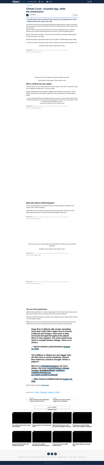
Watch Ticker (33, 1)
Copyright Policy (51, 452)
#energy (35, 365)
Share (75, 15)
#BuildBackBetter (47, 365)
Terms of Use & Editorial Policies (36, 452)
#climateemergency (50, 361)
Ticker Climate (45, 380)
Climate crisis (51, 387)
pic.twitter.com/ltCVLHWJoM (44, 370)
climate (37, 387)
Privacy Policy (82, 452)
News (42, 1)
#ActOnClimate (54, 363)
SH (27, 15)
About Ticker (21, 452)
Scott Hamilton (32, 14)
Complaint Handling (62, 452)
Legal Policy (73, 452)
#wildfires (60, 365)
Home (23, 1)
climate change (43, 387)
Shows (50, 1)
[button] (52, 383)
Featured (57, 387)
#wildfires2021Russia (41, 368)
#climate (65, 363)
